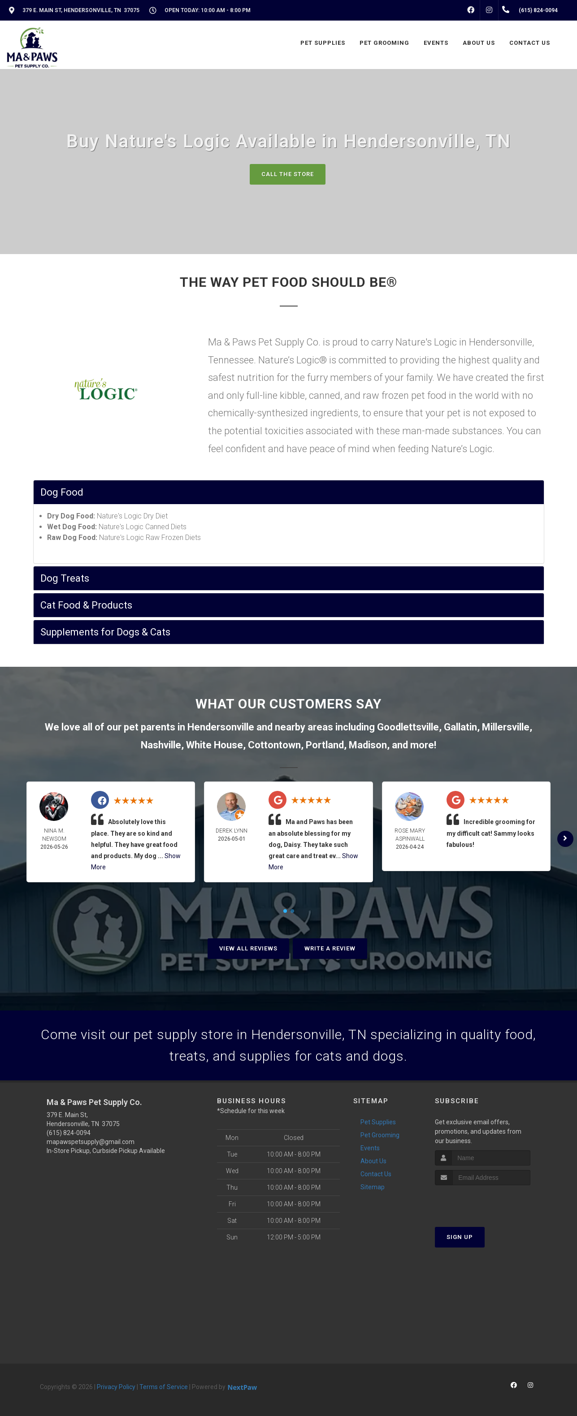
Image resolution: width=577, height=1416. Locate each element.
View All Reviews (248, 948)
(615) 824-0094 (69, 1132)
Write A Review (330, 948)
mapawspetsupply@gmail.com (90, 1141)
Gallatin (460, 727)
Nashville (161, 745)
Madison (368, 745)
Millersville (505, 727)
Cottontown (274, 745)
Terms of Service (163, 1386)
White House (214, 745)
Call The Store (287, 174)
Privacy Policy (116, 1386)
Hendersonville (220, 727)
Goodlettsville (408, 727)
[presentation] (482, 1202)
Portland (325, 745)
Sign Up (460, 1237)
